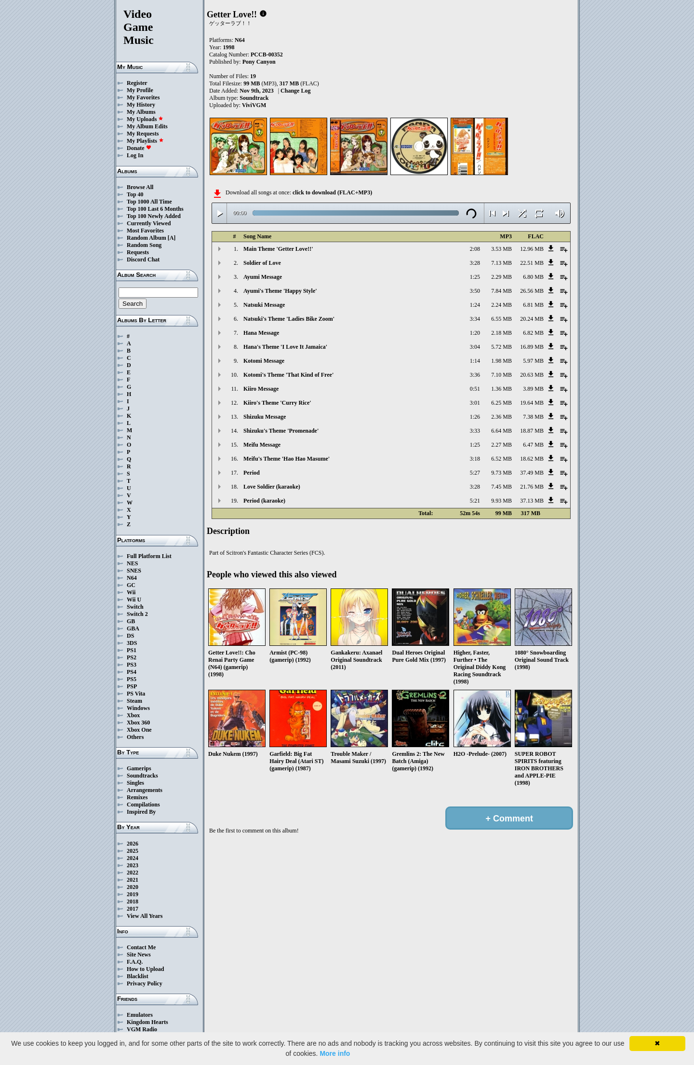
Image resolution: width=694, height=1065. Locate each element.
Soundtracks (142, 775)
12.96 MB (532, 249)
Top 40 (135, 194)
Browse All (140, 187)
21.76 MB (532, 486)
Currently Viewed (149, 223)
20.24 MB (532, 318)
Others (135, 737)
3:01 (475, 402)
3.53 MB (501, 249)
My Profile (140, 90)
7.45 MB (501, 486)
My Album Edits (147, 126)
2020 (132, 887)
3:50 (475, 290)
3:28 (475, 262)
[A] (172, 237)
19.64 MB (532, 402)
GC (131, 585)
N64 (132, 577)
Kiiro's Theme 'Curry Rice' (277, 402)
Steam (134, 700)
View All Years (144, 916)
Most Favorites (145, 230)
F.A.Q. (135, 961)
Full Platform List (149, 556)
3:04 (475, 346)
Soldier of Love (262, 262)
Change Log (295, 90)
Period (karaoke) (264, 500)
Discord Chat (143, 259)
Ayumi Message (262, 276)
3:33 (475, 430)
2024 (132, 858)
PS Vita (136, 693)
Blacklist (137, 976)
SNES (134, 570)
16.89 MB (532, 346)
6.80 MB (533, 276)
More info (335, 1053)
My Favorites (143, 97)
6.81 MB (533, 304)
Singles (135, 782)
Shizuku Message (264, 416)
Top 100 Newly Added (154, 216)
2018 (132, 901)
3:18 (475, 458)
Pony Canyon (259, 61)
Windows (138, 708)
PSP (132, 686)
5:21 (475, 500)
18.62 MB (532, 458)
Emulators (140, 1014)
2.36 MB (501, 416)
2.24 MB (501, 304)
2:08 (475, 249)
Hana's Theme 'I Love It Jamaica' (285, 346)
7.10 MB (501, 374)
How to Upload (145, 969)
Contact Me (141, 947)
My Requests (143, 133)
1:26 (475, 416)
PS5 (131, 679)
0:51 (475, 388)
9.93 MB (501, 500)
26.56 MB (532, 290)
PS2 (131, 657)
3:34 (475, 318)
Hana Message (261, 332)
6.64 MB (501, 430)
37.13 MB (532, 500)
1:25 (475, 276)
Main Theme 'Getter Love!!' (278, 249)
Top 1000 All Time (149, 201)
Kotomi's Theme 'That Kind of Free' (288, 374)
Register (137, 83)
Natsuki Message (264, 304)
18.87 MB (532, 430)
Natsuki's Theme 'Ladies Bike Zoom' (288, 318)
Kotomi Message (263, 360)
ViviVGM (254, 105)
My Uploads (145, 119)
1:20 (475, 332)
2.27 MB (501, 444)
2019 (132, 894)
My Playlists (145, 140)
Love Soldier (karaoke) (271, 486)
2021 (132, 879)
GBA (133, 628)
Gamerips (139, 768)
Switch (135, 606)
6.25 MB (501, 402)
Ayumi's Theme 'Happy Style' (280, 290)
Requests (138, 252)
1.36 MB (501, 388)
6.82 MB (533, 332)
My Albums (141, 112)
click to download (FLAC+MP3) (332, 192)
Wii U (134, 599)
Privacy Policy (144, 983)
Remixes (137, 797)
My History (141, 104)
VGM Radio (142, 1029)
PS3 (131, 664)
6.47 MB (533, 444)
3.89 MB (533, 388)
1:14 (475, 360)
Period (251, 472)
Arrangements (144, 790)
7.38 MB (533, 416)
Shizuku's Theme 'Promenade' (281, 430)
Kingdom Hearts (147, 1022)
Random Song (144, 245)
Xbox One (139, 729)
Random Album (146, 237)
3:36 (475, 374)
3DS (132, 643)
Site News (139, 954)
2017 (132, 908)
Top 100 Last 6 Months (155, 208)
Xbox (133, 715)
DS (130, 635)
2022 (132, 872)
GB (131, 621)
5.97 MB (533, 360)
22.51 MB (532, 262)
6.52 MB (501, 458)
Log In (135, 155)
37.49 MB (532, 472)
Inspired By (141, 811)
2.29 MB (501, 276)
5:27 (475, 472)
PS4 (131, 672)
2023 (132, 865)
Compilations (143, 804)
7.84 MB (501, 290)
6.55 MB (501, 318)
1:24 (475, 304)
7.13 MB (501, 262)
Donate (139, 148)
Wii (131, 592)
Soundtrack (254, 98)
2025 (132, 850)
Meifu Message (261, 444)
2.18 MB (501, 332)
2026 (132, 843)
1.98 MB (501, 360)
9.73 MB (501, 472)
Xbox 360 (138, 722)
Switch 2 (137, 614)
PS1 (131, 650)
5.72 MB (501, 346)
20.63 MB (532, 374)
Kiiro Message (261, 388)
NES (132, 563)
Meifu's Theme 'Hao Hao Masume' (286, 458)
